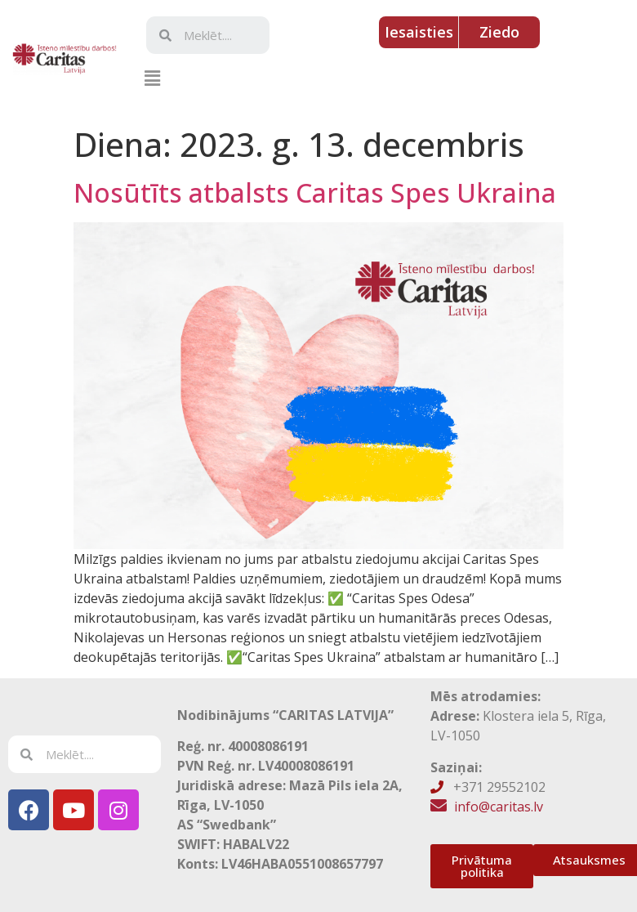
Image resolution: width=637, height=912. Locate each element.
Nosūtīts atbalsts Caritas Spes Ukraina (315, 192)
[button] (152, 77)
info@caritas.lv (498, 807)
